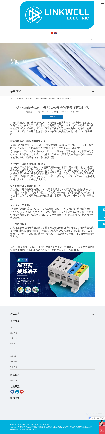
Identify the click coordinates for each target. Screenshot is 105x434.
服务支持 (13, 356)
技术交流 (13, 361)
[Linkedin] (17, 392)
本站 (77, 112)
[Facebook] (12, 392)
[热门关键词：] (92, 40)
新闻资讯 (13, 343)
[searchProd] (50, 40)
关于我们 (13, 333)
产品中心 (13, 338)
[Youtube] (22, 392)
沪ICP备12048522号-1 (43, 424)
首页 (12, 328)
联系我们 (13, 367)
